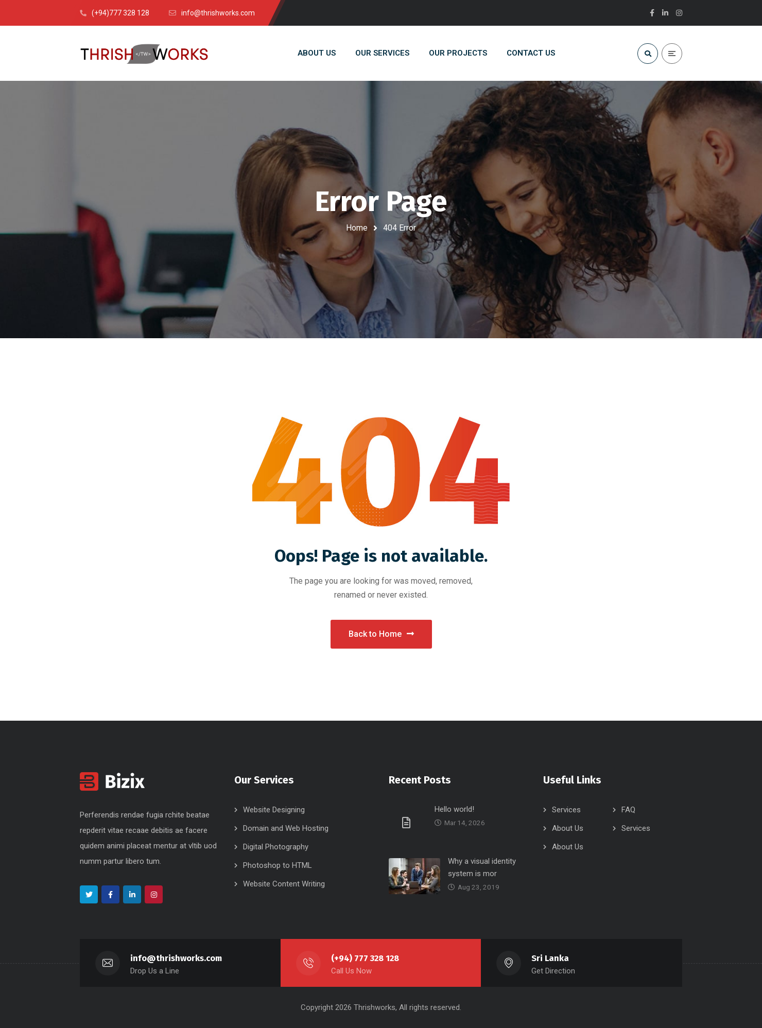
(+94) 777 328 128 (365, 958)
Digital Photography (275, 846)
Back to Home (381, 634)
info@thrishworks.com (176, 958)
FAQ (628, 809)
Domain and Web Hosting (285, 828)
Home (357, 228)
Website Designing (274, 809)
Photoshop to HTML (277, 865)
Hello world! (454, 809)
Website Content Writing (284, 883)
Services (566, 809)
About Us (567, 828)
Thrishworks (374, 1007)
